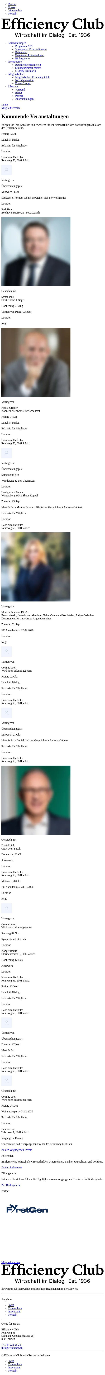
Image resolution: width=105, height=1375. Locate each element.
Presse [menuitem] (11, 7)
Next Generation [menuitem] (24, 80)
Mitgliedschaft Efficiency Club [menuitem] (32, 77)
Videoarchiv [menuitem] (15, 10)
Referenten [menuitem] (21, 52)
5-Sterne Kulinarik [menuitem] (25, 70)
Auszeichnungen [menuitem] (24, 98)
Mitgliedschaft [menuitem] (16, 74)
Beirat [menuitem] (18, 92)
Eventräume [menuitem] (15, 61)
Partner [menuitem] (12, 4)
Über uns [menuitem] (13, 86)
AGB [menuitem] (11, 1305)
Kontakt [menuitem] (12, 13)
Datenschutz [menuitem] (15, 1308)
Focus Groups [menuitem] (23, 83)
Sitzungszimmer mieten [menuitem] (28, 67)
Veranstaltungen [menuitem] (17, 42)
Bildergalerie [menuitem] (22, 58)
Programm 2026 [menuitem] (24, 46)
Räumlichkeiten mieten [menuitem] (28, 64)
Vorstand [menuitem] (20, 89)
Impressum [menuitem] (14, 1311)
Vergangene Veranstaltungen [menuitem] (31, 49)
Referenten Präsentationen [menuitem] (29, 55)
